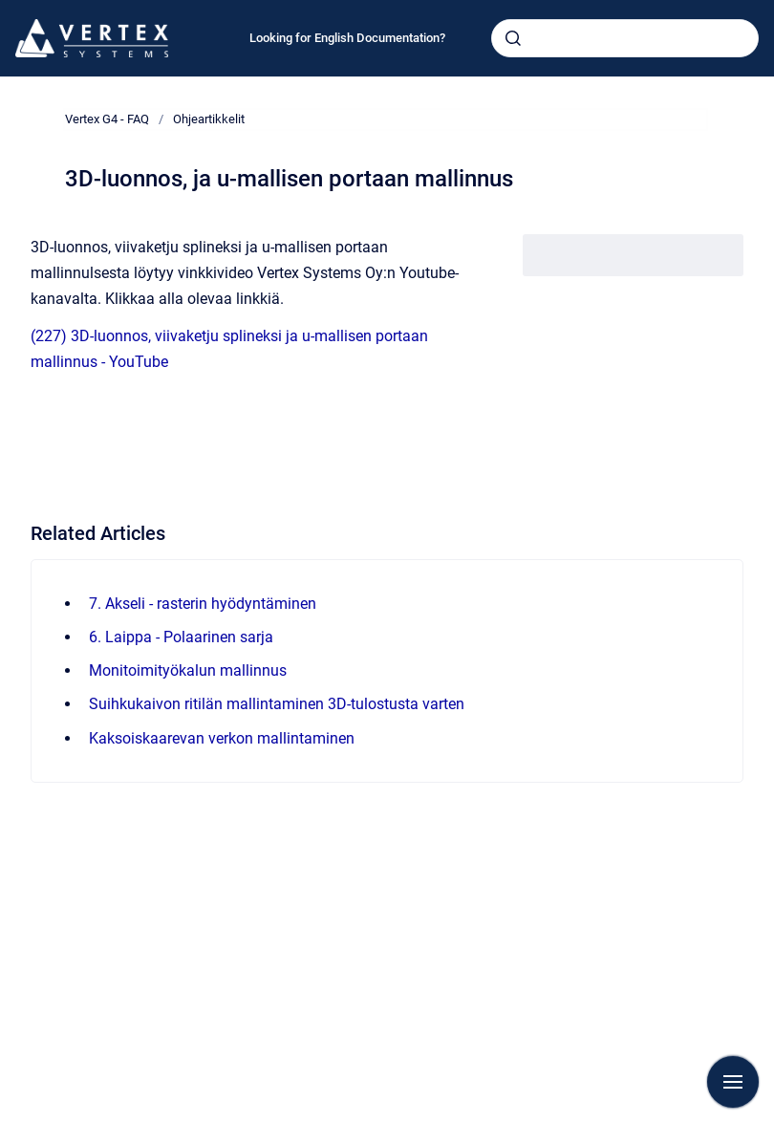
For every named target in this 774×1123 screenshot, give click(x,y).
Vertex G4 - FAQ (107, 119)
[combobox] (625, 38)
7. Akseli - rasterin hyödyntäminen (202, 603)
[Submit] (513, 38)
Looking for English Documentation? (347, 38)
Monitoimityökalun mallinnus (188, 670)
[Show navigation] (733, 1082)
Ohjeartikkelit (209, 119)
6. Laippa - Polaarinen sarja (181, 637)
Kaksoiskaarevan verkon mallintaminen (222, 738)
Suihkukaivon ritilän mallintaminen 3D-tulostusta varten (276, 704)
